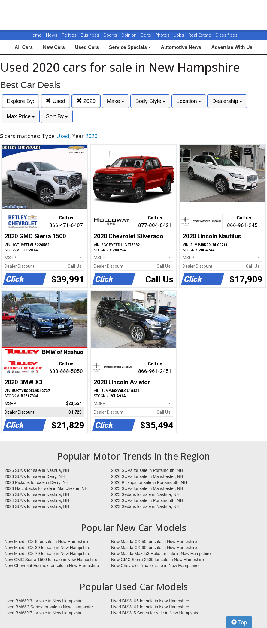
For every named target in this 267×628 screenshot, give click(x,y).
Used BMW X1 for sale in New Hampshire (150, 607)
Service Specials (130, 47)
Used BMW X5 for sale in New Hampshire (150, 601)
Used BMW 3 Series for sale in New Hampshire (49, 607)
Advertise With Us (232, 47)
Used (55, 101)
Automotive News (181, 47)
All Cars (24, 47)
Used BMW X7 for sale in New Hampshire (44, 613)
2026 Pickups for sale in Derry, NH (37, 482)
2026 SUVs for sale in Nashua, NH (37, 470)
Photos (163, 35)
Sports (110, 35)
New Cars (54, 47)
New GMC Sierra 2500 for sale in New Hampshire (157, 559)
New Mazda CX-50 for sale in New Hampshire (154, 541)
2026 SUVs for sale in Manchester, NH (147, 476)
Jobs (179, 35)
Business (90, 35)
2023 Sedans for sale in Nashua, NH (145, 506)
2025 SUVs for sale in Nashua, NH (37, 494)
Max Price (21, 116)
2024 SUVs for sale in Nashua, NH (37, 500)
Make (115, 101)
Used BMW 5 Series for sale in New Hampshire (155, 613)
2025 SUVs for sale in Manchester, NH (147, 488)
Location (189, 101)
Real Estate (200, 35)
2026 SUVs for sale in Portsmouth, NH (147, 470)
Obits (146, 35)
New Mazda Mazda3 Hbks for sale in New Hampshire (161, 553)
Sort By (57, 116)
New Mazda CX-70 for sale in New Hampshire (47, 553)
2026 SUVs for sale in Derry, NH (35, 476)
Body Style (150, 101)
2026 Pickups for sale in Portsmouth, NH (149, 482)
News (51, 35)
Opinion (129, 35)
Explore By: (20, 101)
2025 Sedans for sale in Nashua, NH (145, 494)
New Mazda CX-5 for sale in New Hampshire (46, 541)
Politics (69, 35)
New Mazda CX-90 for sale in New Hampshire (154, 547)
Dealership (227, 101)
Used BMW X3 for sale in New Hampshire (44, 601)
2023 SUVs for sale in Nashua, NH (37, 506)
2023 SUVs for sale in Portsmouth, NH (147, 500)
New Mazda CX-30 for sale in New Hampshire (47, 547)
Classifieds (226, 35)
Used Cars (87, 47)
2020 (86, 101)
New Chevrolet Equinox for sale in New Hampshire (52, 565)
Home (35, 35)
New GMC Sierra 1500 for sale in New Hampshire (51, 559)
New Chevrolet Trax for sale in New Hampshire (155, 565)
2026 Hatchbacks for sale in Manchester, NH (46, 488)
